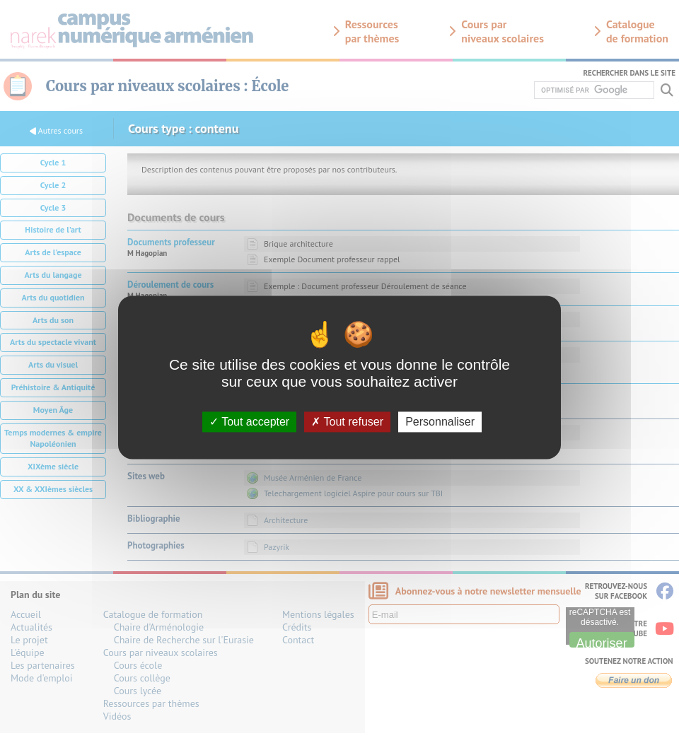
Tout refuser (347, 422)
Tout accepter (249, 422)
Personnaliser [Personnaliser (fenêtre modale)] (440, 422)
